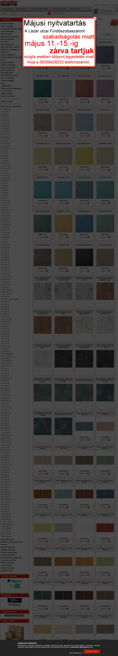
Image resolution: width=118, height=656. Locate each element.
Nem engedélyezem (75, 653)
